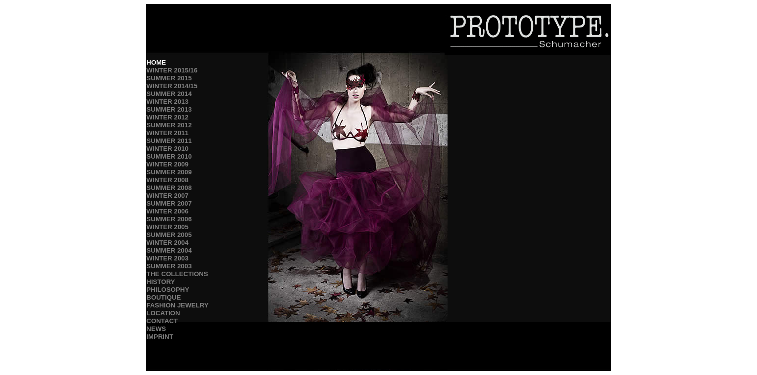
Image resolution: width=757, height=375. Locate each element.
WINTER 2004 (167, 242)
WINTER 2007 (167, 195)
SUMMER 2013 (169, 109)
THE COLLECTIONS (177, 274)
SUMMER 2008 (169, 187)
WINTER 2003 (167, 258)
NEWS (156, 328)
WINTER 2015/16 (171, 70)
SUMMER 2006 (169, 219)
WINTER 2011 (167, 133)
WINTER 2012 (167, 117)
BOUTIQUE (163, 297)
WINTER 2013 (167, 101)
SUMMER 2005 (169, 234)
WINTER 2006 (167, 211)
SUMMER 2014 (169, 93)
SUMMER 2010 (169, 156)
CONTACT (162, 321)
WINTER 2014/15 (171, 86)
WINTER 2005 (167, 227)
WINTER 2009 (167, 164)
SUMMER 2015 (169, 78)
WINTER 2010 (167, 148)
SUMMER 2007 (169, 203)
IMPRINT (159, 336)
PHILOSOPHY (167, 289)
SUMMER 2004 (169, 250)
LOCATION (163, 313)
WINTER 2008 (167, 180)
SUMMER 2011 (169, 140)
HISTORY (160, 281)
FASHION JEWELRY (177, 305)
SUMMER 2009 (169, 172)
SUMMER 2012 (169, 125)
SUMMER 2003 (169, 266)
